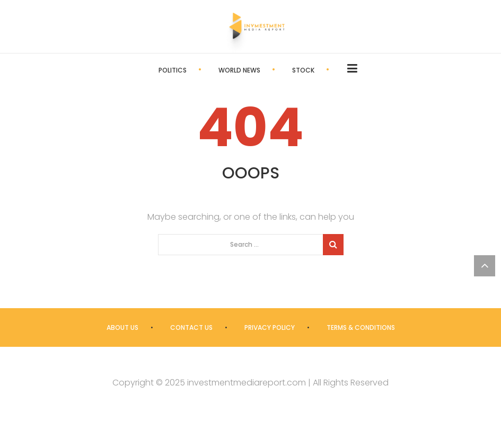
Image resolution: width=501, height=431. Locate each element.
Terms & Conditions (361, 327)
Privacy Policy (269, 327)
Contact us (191, 327)
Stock (303, 70)
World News (239, 70)
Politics (173, 70)
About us (122, 327)
